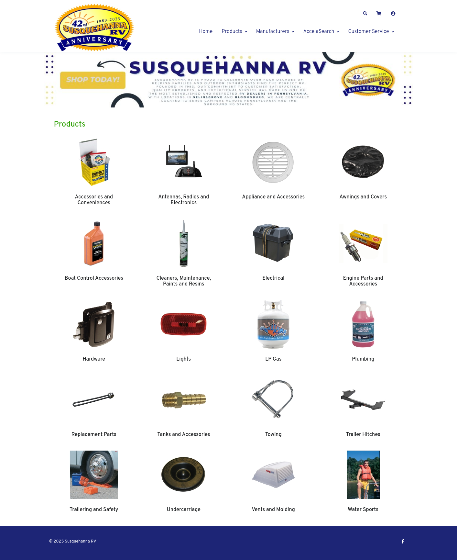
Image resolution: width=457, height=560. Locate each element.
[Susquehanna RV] (94, 27)
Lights (183, 359)
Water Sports (363, 510)
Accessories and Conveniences (94, 200)
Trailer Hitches (363, 434)
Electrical (273, 278)
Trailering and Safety (94, 510)
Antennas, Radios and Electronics (183, 200)
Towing (273, 434)
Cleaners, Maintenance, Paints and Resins (183, 281)
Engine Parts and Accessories (363, 281)
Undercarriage (184, 510)
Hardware (93, 359)
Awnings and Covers (363, 197)
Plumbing (363, 359)
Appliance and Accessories (273, 197)
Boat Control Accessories (94, 278)
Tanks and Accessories (183, 434)
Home (205, 31)
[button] (365, 13)
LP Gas (273, 359)
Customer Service (368, 31)
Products (232, 31)
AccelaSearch (318, 31)
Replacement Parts (93, 434)
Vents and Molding (273, 510)
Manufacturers (272, 31)
